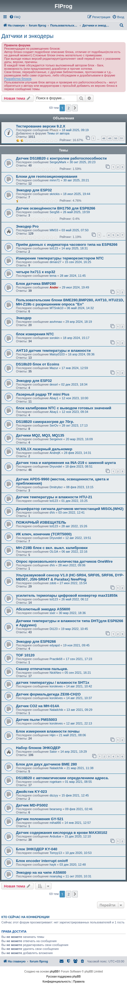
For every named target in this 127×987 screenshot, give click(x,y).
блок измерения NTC (35, 334)
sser (52, 613)
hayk (53, 864)
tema (53, 275)
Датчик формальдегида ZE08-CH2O (48, 694)
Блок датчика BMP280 (36, 283)
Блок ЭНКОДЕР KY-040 (36, 849)
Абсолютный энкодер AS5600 (43, 609)
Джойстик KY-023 (31, 791)
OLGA (54, 551)
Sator (53, 751)
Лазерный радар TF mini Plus (42, 394)
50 (115, 138)
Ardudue (55, 836)
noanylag (56, 876)
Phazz (54, 130)
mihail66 (55, 822)
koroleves (56, 686)
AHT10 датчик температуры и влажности (53, 350)
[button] (75, 108)
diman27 (55, 262)
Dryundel (56, 466)
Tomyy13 (56, 852)
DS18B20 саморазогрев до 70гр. (45, 422)
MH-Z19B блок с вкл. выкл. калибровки (52, 548)
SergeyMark (58, 162)
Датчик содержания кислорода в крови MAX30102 (61, 832)
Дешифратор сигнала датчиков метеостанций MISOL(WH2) (69, 509)
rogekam (56, 781)
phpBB (54, 971)
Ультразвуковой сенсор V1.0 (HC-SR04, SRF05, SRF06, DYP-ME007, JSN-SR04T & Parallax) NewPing (70, 577)
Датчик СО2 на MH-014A (37, 706)
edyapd (55, 645)
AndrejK (55, 452)
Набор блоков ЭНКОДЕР (38, 748)
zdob (53, 583)
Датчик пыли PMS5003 (36, 720)
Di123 (54, 628)
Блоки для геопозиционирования (46, 176)
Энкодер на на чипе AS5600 (41, 872)
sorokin (54, 338)
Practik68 (56, 659)
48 (103, 138)
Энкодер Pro (27, 226)
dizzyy (54, 795)
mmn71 (55, 180)
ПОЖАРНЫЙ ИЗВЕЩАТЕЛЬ (41, 522)
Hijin (52, 735)
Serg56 (54, 212)
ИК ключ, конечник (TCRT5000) (44, 534)
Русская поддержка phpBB (63, 976)
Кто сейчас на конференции (25, 917)
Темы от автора (58, 133)
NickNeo (55, 672)
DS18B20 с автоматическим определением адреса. (62, 778)
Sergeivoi (56, 439)
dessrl (54, 384)
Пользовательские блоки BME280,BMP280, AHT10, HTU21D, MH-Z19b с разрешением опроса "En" (70, 302)
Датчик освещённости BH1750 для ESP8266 (55, 208)
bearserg (56, 809)
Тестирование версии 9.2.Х (40, 126)
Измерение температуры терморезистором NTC (60, 258)
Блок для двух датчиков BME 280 (46, 764)
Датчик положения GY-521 (40, 819)
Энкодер (23, 318)
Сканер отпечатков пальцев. (42, 669)
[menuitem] (14, 17)
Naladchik (56, 709)
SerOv (54, 425)
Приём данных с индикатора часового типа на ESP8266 (66, 244)
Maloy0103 (57, 354)
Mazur (54, 368)
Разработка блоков (17, 78)
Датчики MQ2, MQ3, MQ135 (40, 435)
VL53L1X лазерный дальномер (44, 449)
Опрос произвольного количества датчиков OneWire (64, 561)
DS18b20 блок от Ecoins (37, 364)
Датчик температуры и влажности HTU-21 (54, 497)
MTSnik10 (57, 308)
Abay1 (54, 398)
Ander (54, 287)
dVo (52, 512)
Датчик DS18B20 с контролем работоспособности (61, 158)
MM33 (54, 230)
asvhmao (56, 321)
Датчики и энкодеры (27, 36)
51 (121, 138)
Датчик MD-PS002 (32, 805)
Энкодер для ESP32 (34, 190)
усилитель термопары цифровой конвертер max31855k (67, 595)
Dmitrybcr (56, 487)
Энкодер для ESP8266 (36, 641)
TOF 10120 (25, 655)
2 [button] (68, 107)
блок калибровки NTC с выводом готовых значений (63, 408)
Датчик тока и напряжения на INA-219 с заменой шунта (66, 463)
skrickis (55, 194)
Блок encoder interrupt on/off (42, 861)
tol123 (54, 248)
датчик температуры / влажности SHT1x (52, 682)
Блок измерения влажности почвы (47, 731)
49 (109, 138)
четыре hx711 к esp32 (35, 272)
